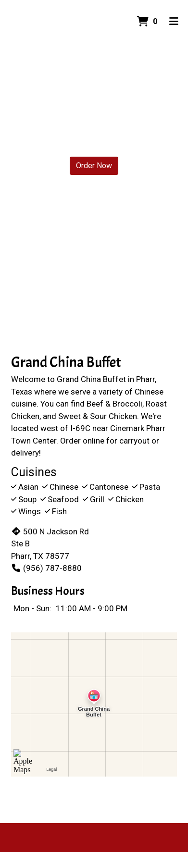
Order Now (94, 165)
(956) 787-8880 (46, 568)
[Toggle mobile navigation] (173, 21)
